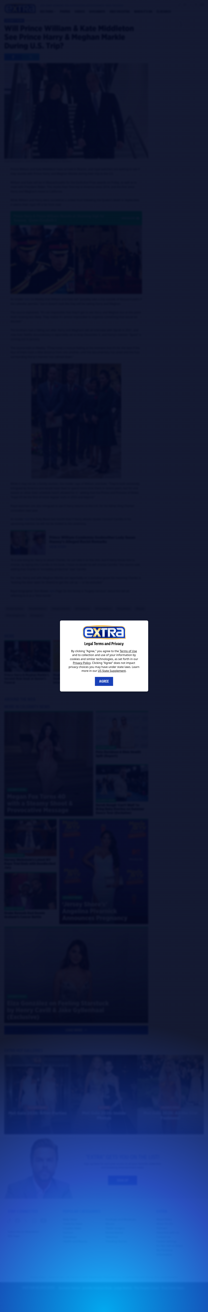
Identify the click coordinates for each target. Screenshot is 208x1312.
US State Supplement (112, 671)
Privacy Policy (82, 663)
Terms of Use (128, 651)
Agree (104, 681)
